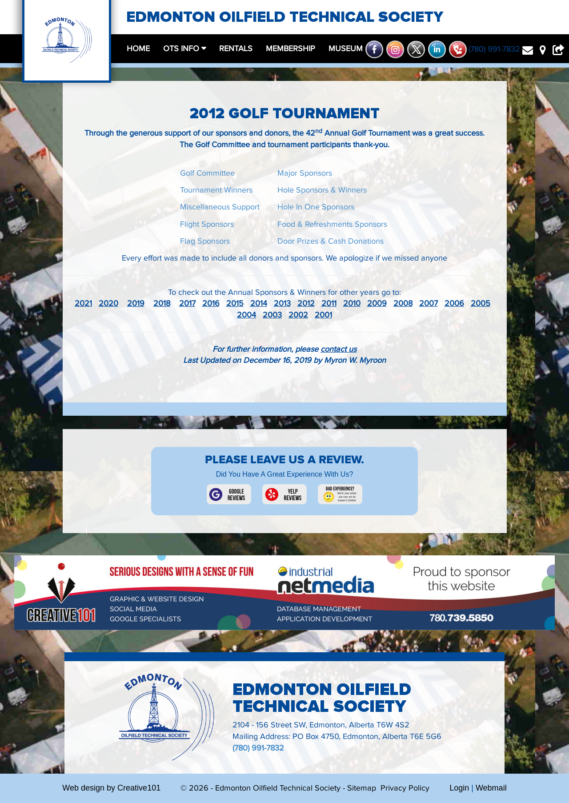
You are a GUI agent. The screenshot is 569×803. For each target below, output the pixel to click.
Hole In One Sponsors (315, 207)
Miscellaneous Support (220, 207)
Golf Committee (207, 173)
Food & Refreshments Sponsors (332, 224)
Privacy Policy (405, 788)
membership (290, 48)
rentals (235, 48)
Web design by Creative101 (111, 787)
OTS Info (182, 48)
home (138, 48)
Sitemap (361, 788)
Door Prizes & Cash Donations (330, 241)
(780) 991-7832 (258, 748)
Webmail (491, 787)
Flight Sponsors (207, 224)
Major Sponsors (304, 173)
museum (346, 48)
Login (459, 787)
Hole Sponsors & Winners (322, 190)
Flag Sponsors (205, 241)
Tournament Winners (216, 190)
